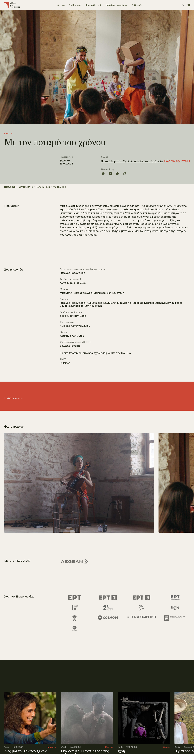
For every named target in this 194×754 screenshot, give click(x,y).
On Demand (75, 5)
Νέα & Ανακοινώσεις (117, 5)
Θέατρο (8, 133)
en (188, 5)
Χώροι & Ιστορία (93, 5)
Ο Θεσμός (137, 5)
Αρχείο (61, 5)
